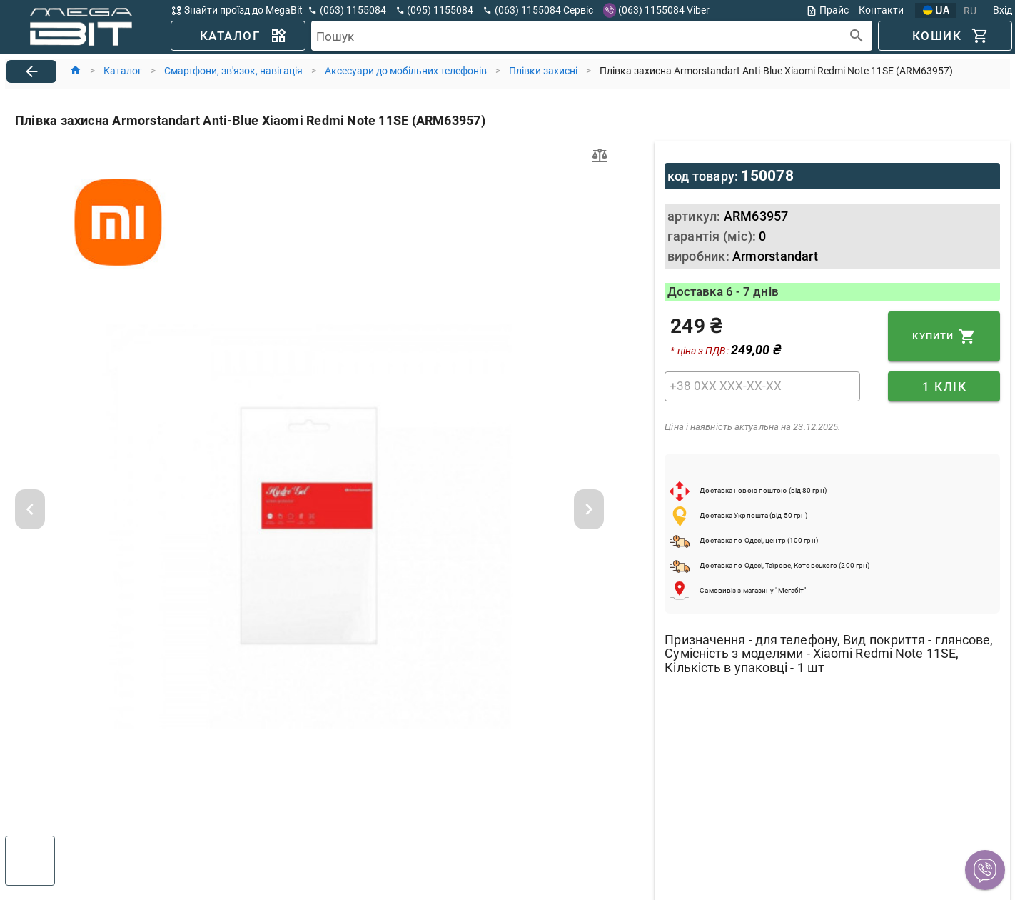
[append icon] (857, 36)
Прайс (827, 10)
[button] (985, 870)
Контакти (881, 10)
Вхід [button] (1002, 10)
